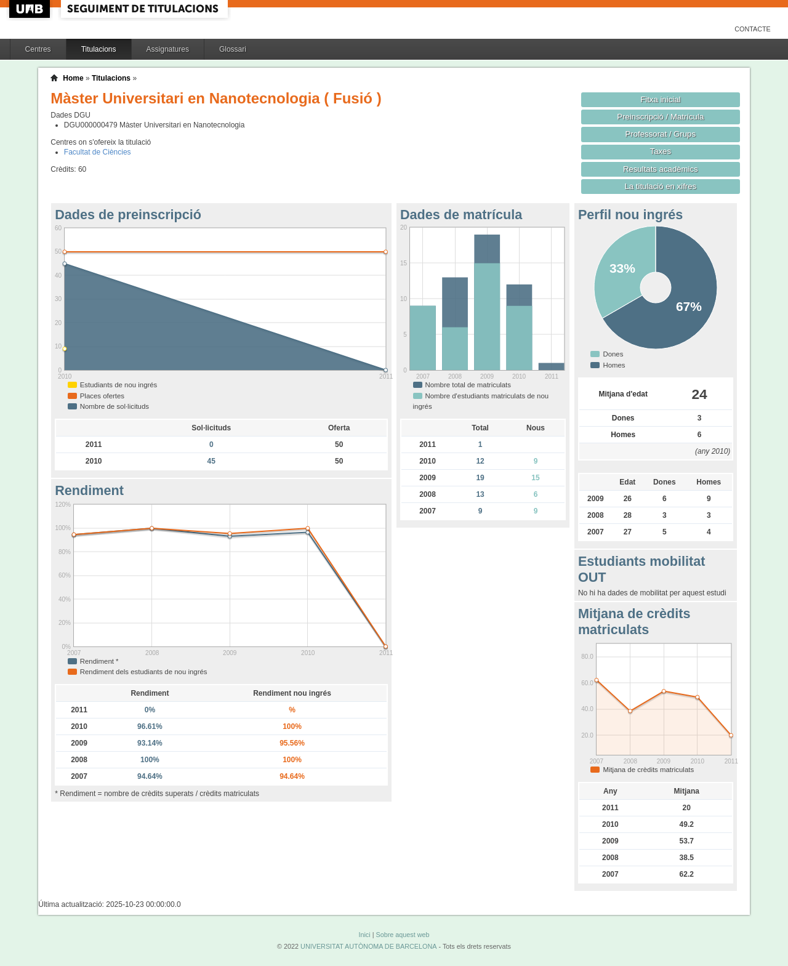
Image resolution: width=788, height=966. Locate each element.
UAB (30, 9)
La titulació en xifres (660, 186)
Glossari (232, 49)
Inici (364, 934)
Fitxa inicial (660, 99)
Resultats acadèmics (660, 169)
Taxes (661, 151)
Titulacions (98, 49)
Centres (38, 49)
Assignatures (168, 49)
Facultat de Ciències (97, 152)
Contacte (752, 29)
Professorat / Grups (660, 134)
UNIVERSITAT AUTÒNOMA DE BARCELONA (368, 946)
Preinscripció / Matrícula (660, 116)
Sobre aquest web (402, 934)
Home (73, 78)
